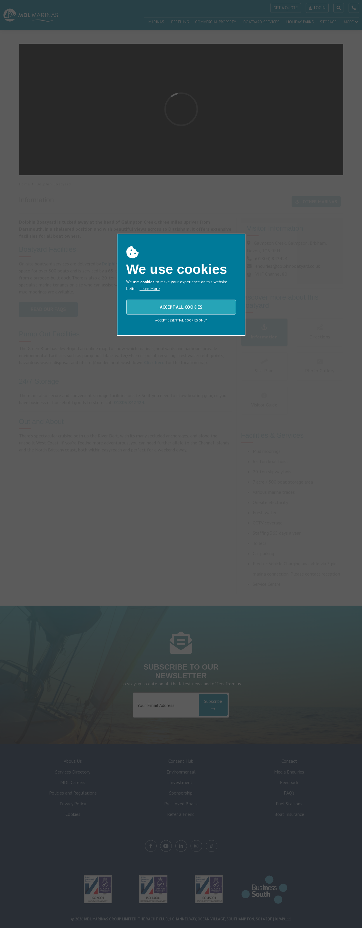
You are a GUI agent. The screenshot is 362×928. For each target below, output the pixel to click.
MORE (351, 22)
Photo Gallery (320, 366)
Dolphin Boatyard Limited (129, 264)
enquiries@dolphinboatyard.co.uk (287, 266)
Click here (154, 362)
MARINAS (156, 22)
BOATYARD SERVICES (261, 22)
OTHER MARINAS (316, 201)
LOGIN (317, 8)
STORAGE (328, 22)
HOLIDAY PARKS (300, 22)
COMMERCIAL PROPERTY (215, 22)
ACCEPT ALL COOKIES (181, 850)
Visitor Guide (264, 400)
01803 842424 (129, 402)
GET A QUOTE (285, 8)
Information (264, 332)
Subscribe (213, 704)
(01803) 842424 (271, 258)
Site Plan (264, 366)
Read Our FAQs (48, 309)
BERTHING (180, 22)
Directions (320, 332)
